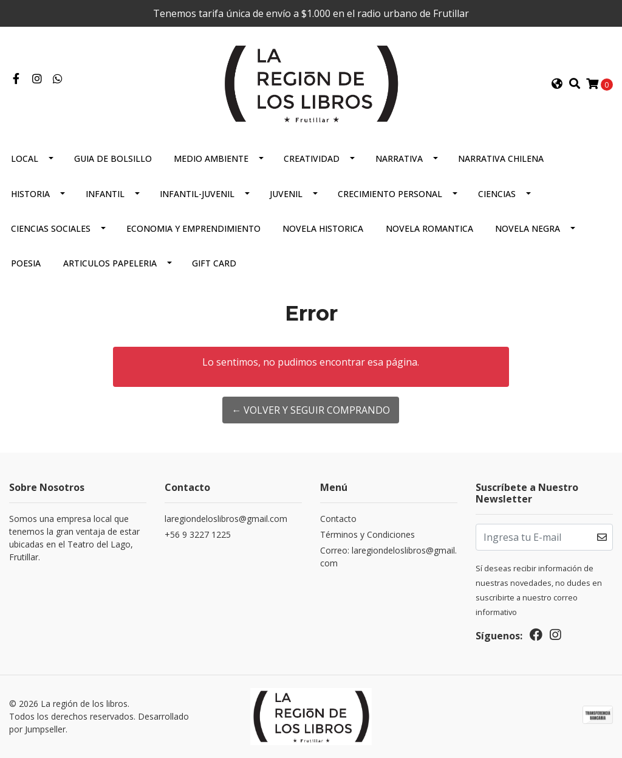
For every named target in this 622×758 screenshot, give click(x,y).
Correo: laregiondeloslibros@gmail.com (388, 556)
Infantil (105, 194)
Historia (30, 194)
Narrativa (399, 158)
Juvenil (286, 194)
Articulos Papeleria (110, 263)
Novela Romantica (429, 228)
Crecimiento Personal (390, 194)
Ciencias (497, 194)
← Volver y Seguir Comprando (310, 410)
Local (24, 158)
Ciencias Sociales (51, 228)
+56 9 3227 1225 (198, 534)
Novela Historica (322, 228)
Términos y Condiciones (367, 534)
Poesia (26, 263)
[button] (557, 84)
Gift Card (214, 263)
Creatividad (312, 158)
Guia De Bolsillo (113, 158)
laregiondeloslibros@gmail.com (226, 518)
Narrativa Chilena (501, 158)
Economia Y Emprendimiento (193, 228)
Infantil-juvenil (197, 194)
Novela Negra (527, 228)
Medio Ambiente (211, 158)
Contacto (338, 518)
